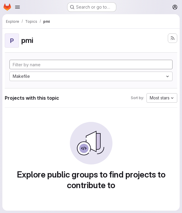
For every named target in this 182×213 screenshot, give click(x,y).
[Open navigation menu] (17, 7)
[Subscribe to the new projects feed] (172, 38)
